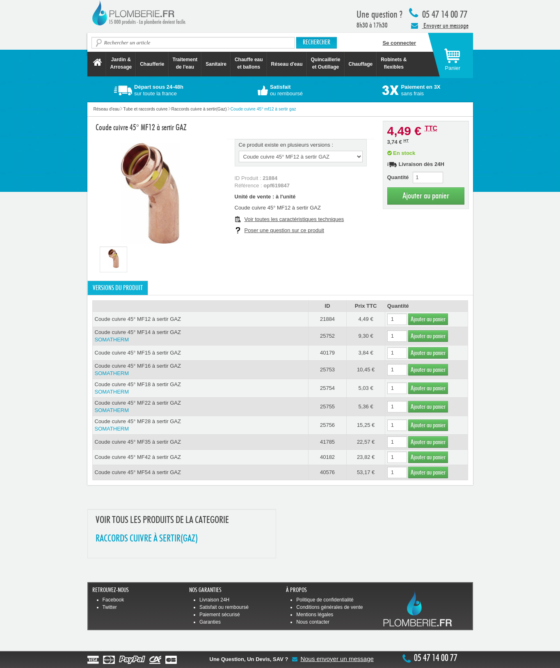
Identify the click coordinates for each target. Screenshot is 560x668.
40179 (327, 353)
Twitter (110, 607)
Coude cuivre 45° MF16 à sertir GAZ (200, 370)
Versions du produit (118, 288)
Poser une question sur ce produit (284, 230)
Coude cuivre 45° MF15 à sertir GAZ (138, 353)
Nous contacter (312, 622)
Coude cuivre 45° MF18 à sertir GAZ (200, 388)
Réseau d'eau (287, 64)
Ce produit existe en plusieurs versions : (286, 145)
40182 (327, 457)
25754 (327, 388)
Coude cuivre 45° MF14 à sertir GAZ (200, 336)
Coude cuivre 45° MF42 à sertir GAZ (138, 457)
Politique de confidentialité (324, 600)
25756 (327, 425)
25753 (327, 369)
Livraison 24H (214, 600)
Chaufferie (152, 64)
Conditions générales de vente (329, 607)
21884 (327, 319)
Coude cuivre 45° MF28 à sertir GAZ (200, 425)
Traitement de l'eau (185, 63)
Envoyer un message (440, 25)
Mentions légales (314, 614)
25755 (327, 406)
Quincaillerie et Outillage (326, 63)
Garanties (210, 622)
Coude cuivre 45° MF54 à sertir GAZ (138, 472)
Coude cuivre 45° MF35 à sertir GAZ (138, 442)
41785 (327, 442)
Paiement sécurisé (219, 614)
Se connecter (399, 43)
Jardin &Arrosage (121, 63)
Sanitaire (216, 64)
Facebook (113, 600)
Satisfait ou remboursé (224, 607)
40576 (327, 472)
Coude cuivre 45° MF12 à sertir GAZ (138, 319)
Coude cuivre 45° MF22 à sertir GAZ (200, 407)
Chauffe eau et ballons (249, 63)
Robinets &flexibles (394, 63)
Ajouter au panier (425, 195)
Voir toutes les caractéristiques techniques (294, 219)
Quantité (398, 177)
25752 (327, 336)
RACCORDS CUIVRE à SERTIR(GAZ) (147, 539)
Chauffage (361, 64)
